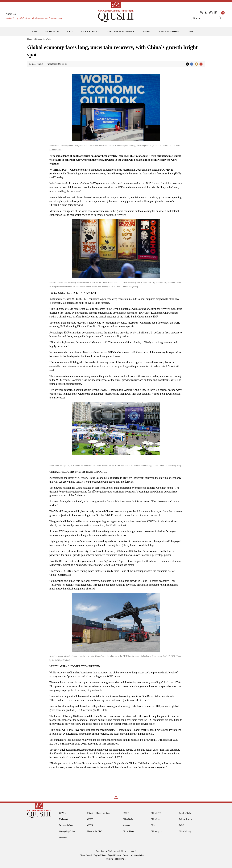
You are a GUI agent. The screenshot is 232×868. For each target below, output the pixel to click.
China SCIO (156, 813)
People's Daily (185, 813)
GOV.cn (62, 813)
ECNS (181, 825)
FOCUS (70, 31)
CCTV (90, 819)
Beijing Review (185, 819)
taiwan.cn (63, 837)
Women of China (66, 825)
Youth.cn (126, 825)
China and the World (42, 39)
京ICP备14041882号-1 (116, 859)
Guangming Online (67, 831)
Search (217, 18)
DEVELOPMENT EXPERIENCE (120, 31)
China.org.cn (156, 831)
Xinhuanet (63, 819)
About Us (11, 14)
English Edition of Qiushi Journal (107, 855)
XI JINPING (49, 31)
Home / (30, 39)
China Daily (128, 819)
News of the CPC (94, 831)
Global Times (128, 831)
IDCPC (126, 813)
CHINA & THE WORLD (168, 31)
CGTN (90, 825)
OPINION (146, 31)
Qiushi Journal (86, 855)
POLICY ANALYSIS (90, 31)
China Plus (155, 819)
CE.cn (153, 825)
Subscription (138, 855)
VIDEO (189, 31)
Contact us (127, 855)
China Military (185, 831)
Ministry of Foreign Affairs (98, 813)
